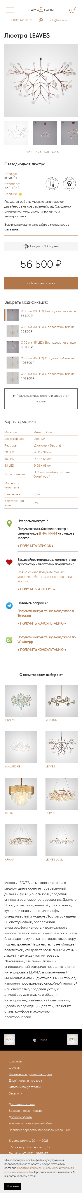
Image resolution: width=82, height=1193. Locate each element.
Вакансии (15, 1093)
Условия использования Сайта (30, 1123)
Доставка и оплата (22, 1104)
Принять (13, 1186)
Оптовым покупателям (25, 1087)
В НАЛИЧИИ (48, 533)
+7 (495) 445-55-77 (21, 20)
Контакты (15, 1061)
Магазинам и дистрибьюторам (30, 1074)
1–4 (38, 152)
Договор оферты (20, 1117)
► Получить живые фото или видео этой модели (41, 398)
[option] (41, 80)
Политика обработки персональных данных (39, 1130)
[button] (12, 80)
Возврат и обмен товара (25, 1110)
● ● (41, 623)
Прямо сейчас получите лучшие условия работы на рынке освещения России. (45, 576)
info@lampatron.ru (60, 20)
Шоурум (14, 1067)
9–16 (55, 152)
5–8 (46, 152)
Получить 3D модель (41, 246)
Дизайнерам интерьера (25, 1080)
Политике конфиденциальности (37, 1168)
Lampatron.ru (21, 1140)
